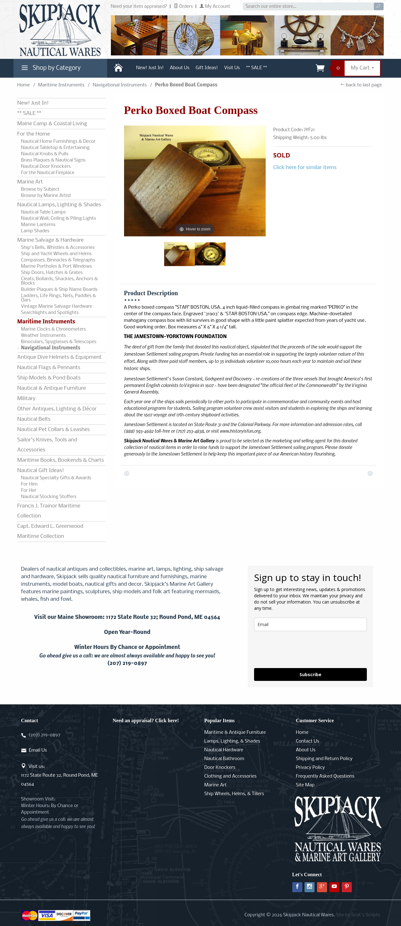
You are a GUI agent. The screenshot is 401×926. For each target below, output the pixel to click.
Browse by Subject (40, 189)
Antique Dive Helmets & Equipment (59, 357)
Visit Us (232, 67)
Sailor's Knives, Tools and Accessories (47, 445)
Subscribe (310, 674)
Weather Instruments (43, 335)
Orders (183, 6)
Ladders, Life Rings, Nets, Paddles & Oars (58, 298)
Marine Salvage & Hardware (50, 240)
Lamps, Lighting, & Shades (232, 741)
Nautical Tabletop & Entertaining (55, 148)
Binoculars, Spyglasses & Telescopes (58, 342)
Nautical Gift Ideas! (40, 471)
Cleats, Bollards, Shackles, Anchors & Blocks (59, 281)
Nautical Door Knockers (46, 166)
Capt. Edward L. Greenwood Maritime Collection (50, 531)
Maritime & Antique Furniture (235, 732)
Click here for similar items (304, 168)
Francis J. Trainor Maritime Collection (48, 511)
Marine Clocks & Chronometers (53, 329)
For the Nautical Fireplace (47, 173)
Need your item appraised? (139, 6)
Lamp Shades (35, 231)
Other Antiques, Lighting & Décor (56, 409)
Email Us (38, 750)
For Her (28, 490)
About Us (179, 67)
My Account (215, 6)
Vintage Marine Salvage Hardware (56, 306)
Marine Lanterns (38, 225)
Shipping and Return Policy (324, 758)
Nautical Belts (33, 419)
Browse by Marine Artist (46, 195)
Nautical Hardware (223, 750)
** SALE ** (256, 67)
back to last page (361, 85)
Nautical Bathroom (224, 758)
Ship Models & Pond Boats (49, 378)
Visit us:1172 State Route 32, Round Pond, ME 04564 (59, 775)
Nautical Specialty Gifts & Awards (56, 478)
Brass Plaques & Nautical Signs (53, 160)
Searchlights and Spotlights (50, 313)
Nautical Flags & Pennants (48, 368)
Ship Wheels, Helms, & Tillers (234, 793)
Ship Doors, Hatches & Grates (52, 272)
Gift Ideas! (207, 67)
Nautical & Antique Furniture (51, 388)
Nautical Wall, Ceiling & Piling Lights (58, 218)
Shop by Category (50, 69)
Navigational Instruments (120, 85)
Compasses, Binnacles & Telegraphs (58, 260)
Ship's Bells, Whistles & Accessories (58, 247)
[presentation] (301, 649)
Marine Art (30, 182)
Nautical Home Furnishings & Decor (58, 141)
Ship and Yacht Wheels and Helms (56, 254)
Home (23, 85)
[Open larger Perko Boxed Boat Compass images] (195, 181)
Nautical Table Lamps (43, 212)
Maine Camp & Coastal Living (52, 124)
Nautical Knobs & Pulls (44, 154)
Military (26, 399)
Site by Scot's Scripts (358, 915)
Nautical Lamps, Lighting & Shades (59, 205)
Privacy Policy (310, 767)
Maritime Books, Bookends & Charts (60, 460)
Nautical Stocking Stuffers (48, 497)
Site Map (305, 785)
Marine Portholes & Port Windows (56, 266)
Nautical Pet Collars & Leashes (53, 430)
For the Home (33, 134)
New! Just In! (150, 67)
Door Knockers (219, 767)
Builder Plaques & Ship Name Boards (59, 289)
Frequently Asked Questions (325, 776)
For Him (29, 484)
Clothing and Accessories (230, 776)
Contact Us (307, 741)
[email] (310, 624)
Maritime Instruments (61, 85)
